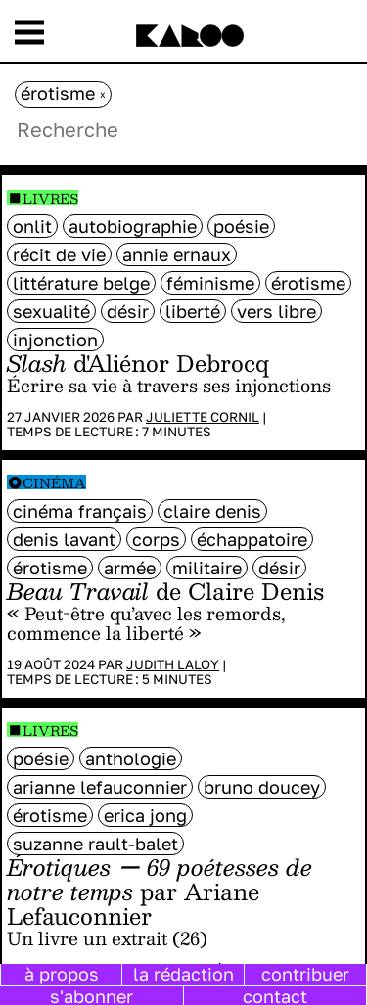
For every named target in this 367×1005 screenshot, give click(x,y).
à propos (61, 973)
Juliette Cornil (202, 417)
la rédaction (183, 973)
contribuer (305, 973)
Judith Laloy (172, 664)
